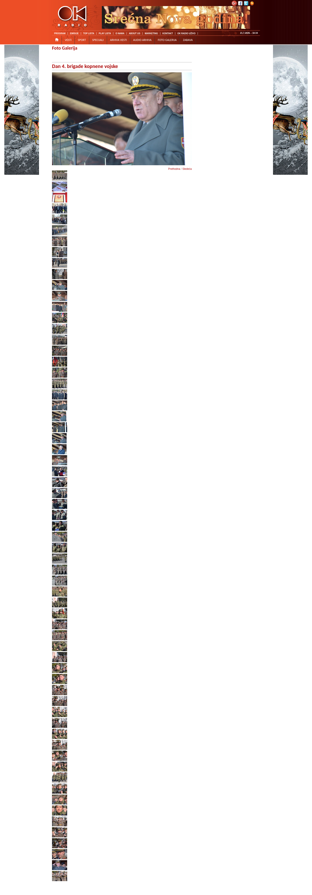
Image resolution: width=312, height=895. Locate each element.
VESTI (68, 40)
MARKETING (151, 33)
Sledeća (187, 168)
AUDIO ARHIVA (142, 40)
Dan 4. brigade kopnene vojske (85, 66)
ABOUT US (134, 33)
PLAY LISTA (105, 33)
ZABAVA (188, 40)
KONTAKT (167, 33)
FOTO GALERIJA (167, 40)
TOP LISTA (88, 33)
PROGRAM (59, 33)
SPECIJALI (98, 40)
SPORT (82, 40)
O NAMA (119, 33)
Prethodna (174, 168)
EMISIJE (74, 33)
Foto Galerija (64, 48)
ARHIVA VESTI (118, 40)
